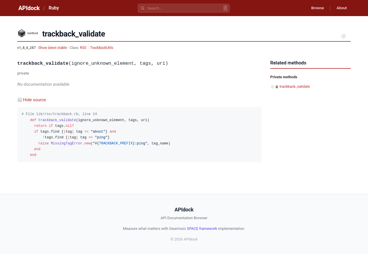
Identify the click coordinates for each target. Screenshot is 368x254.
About (340, 8)
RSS (83, 48)
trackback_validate (294, 86)
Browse (314, 8)
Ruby (54, 8)
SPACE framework (202, 228)
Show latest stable (53, 48)
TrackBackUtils (101, 48)
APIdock (29, 8)
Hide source (34, 99)
